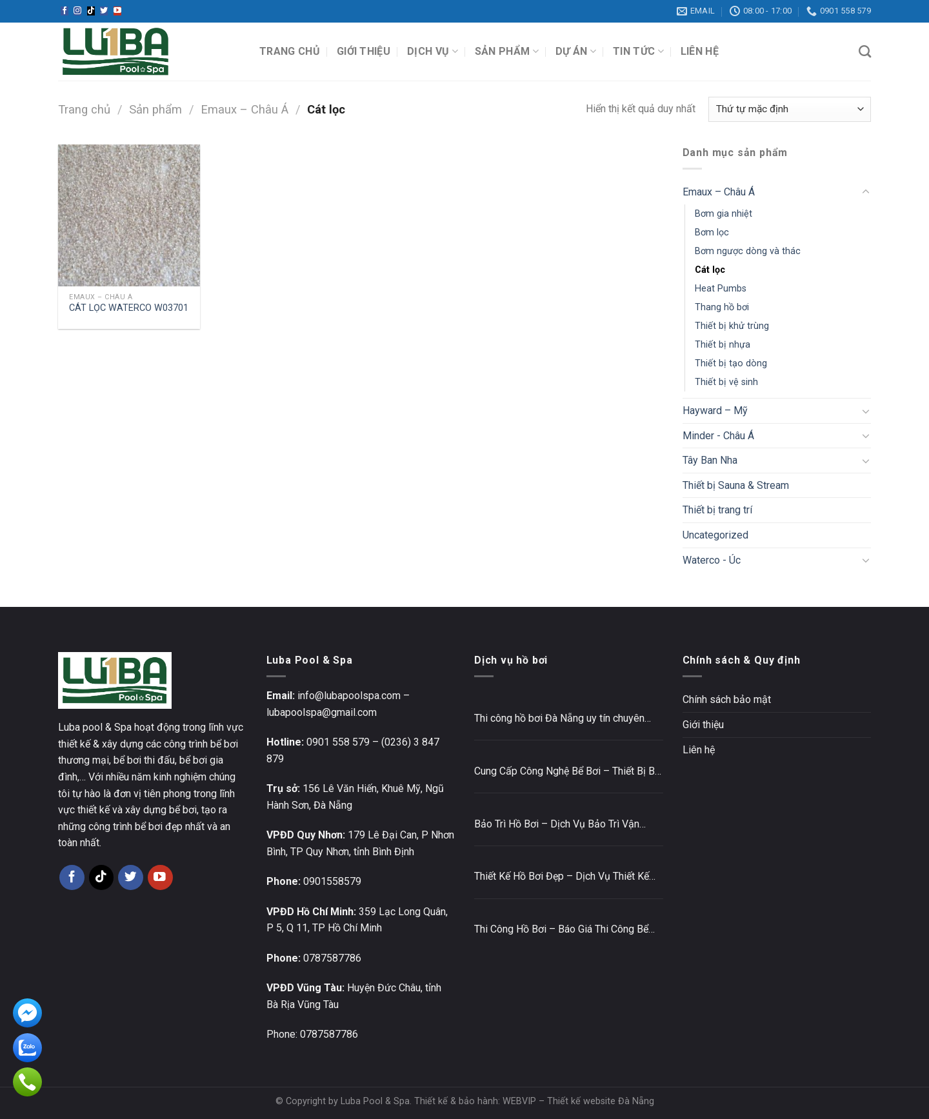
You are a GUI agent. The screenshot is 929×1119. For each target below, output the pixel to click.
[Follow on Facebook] (64, 10)
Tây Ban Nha (710, 460)
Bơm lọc (712, 232)
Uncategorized (715, 535)
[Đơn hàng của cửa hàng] (789, 109)
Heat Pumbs (720, 288)
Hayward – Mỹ (715, 410)
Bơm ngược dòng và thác (748, 251)
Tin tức (638, 51)
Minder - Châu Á (718, 436)
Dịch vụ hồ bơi (511, 660)
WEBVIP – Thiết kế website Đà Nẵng (578, 1101)
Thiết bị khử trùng (732, 326)
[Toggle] (866, 192)
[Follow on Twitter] (104, 10)
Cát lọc (710, 269)
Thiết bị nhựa (722, 344)
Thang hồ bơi (722, 307)
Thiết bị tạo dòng (731, 363)
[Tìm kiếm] (865, 51)
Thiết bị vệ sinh (726, 382)
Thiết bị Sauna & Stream (736, 485)
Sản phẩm (507, 51)
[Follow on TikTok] (91, 10)
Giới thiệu (363, 51)
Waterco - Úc (712, 560)
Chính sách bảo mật (727, 699)
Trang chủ (289, 51)
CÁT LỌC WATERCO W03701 (128, 307)
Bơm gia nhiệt (723, 213)
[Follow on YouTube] (117, 10)
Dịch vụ (432, 51)
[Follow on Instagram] (77, 10)
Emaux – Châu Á (244, 109)
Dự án (575, 51)
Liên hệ (700, 51)
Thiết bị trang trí (717, 510)
